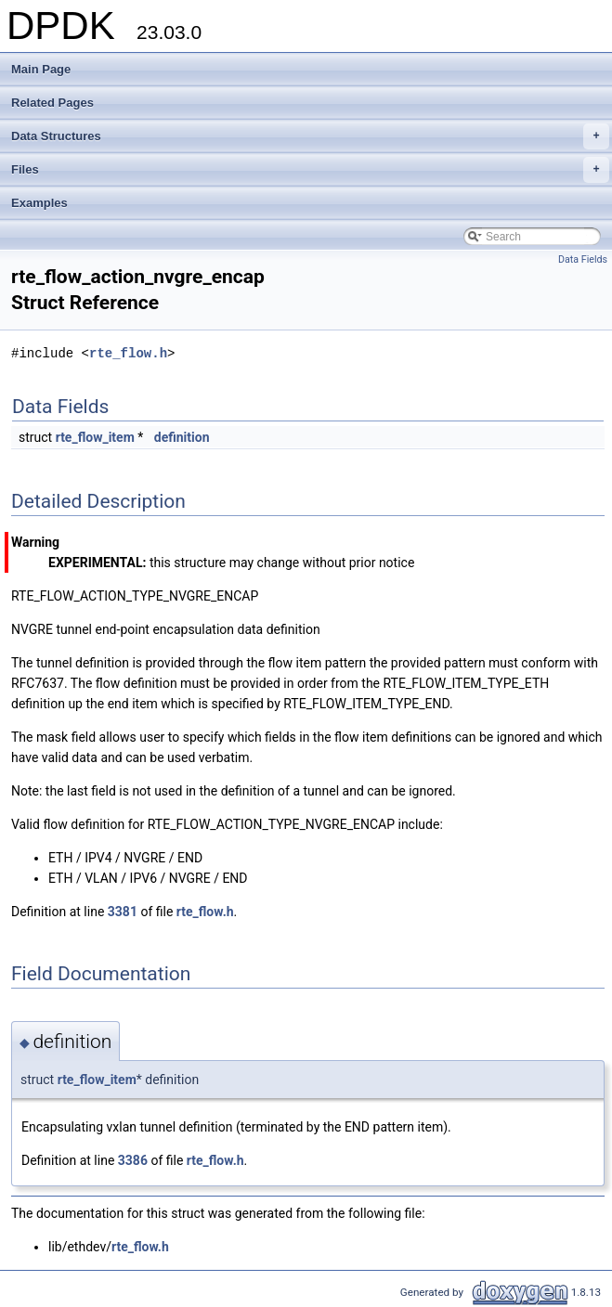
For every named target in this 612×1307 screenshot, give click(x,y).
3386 (133, 1160)
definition (182, 437)
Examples (39, 203)
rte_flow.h (128, 353)
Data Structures (310, 136)
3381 (122, 911)
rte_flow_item (95, 437)
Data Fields (582, 259)
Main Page (41, 69)
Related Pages (52, 103)
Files (310, 170)
